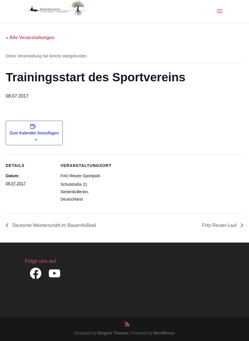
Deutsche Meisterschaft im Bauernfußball (53, 225)
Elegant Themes (113, 333)
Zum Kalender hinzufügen (34, 133)
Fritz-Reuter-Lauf (220, 225)
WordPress (164, 333)
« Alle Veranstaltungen (30, 37)
